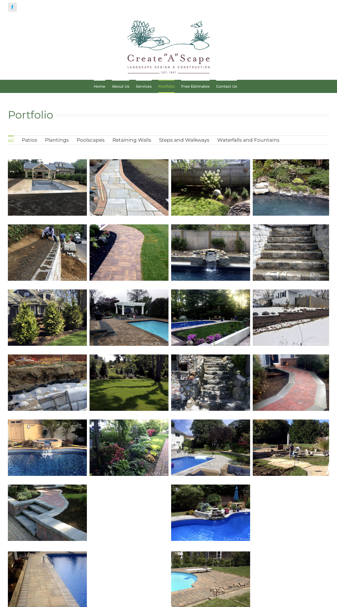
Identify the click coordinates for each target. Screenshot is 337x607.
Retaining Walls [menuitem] (131, 140)
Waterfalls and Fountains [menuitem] (248, 140)
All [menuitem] (11, 140)
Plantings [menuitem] (57, 140)
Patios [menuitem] (29, 140)
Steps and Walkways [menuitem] (184, 140)
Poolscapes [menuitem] (91, 140)
